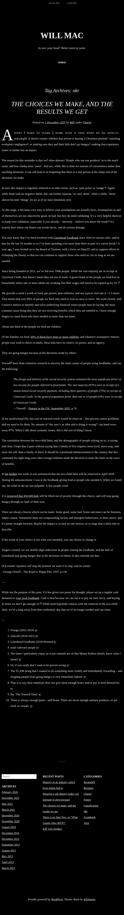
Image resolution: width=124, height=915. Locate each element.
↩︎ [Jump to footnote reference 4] (37, 647)
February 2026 (10, 792)
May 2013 (7, 856)
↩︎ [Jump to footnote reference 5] (20, 659)
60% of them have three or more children (55, 337)
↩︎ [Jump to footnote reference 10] (31, 706)
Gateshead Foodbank (66, 237)
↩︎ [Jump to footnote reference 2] (37, 636)
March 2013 (8, 868)
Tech (86, 823)
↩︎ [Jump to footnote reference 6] (68, 665)
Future (87, 799)
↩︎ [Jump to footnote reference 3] (55, 641)
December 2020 (10, 815)
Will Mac (62, 35)
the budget (11, 474)
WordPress (57, 899)
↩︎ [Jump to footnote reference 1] (36, 630)
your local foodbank (27, 598)
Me (85, 811)
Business (88, 788)
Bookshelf (89, 782)
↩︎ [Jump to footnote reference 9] (40, 694)
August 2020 (9, 827)
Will (72, 122)
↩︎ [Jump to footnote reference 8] (11, 688)
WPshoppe (89, 899)
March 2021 (8, 809)
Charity (87, 122)
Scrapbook (89, 817)
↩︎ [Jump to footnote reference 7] (85, 676)
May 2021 (7, 804)
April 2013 (8, 862)
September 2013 (11, 844)
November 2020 (10, 821)
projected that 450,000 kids (23, 496)
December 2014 (10, 833)
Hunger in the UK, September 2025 (49, 408)
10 (40, 603)
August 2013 (9, 850)
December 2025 (10, 798)
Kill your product (52, 828)
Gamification (91, 805)
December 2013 (10, 838)
